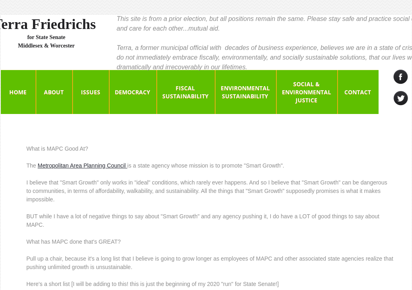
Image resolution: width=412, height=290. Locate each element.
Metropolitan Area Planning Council (83, 165)
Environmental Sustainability (245, 92)
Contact (357, 92)
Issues (90, 92)
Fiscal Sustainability (185, 92)
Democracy (132, 92)
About (54, 92)
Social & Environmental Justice (306, 92)
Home (18, 92)
